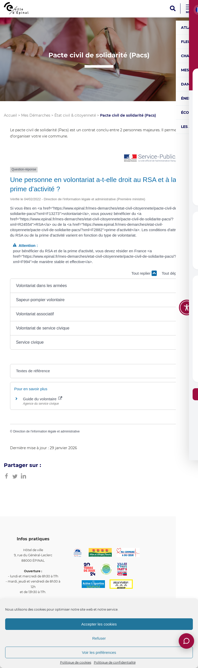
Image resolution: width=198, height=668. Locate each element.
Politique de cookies (75, 662)
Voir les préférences (99, 652)
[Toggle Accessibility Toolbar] (186, 307)
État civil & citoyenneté (75, 115)
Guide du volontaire (42, 399)
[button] (99, 286)
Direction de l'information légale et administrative (46, 431)
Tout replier (144, 273)
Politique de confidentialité (115, 662)
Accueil (10, 115)
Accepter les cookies (99, 624)
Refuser (99, 638)
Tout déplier (175, 273)
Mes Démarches (35, 115)
